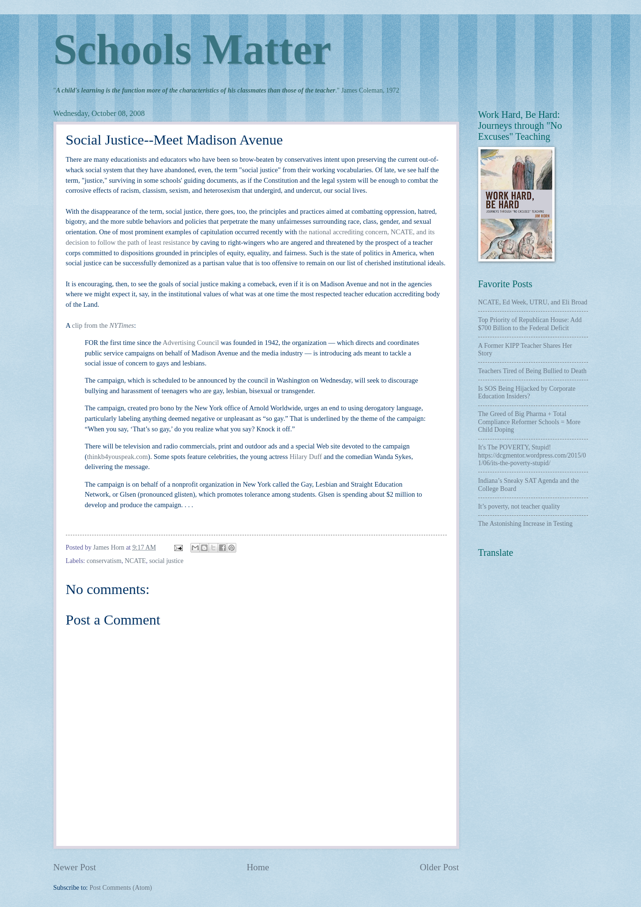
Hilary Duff (306, 456)
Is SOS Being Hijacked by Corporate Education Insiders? (527, 392)
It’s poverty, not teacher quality (519, 506)
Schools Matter (192, 49)
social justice (166, 560)
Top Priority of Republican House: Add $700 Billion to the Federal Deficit (530, 324)
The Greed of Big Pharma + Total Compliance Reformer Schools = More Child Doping (529, 421)
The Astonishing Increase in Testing (525, 523)
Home (258, 867)
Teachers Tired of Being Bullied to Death (532, 371)
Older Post (439, 867)
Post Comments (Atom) (120, 887)
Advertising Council (191, 342)
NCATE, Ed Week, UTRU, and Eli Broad (533, 302)
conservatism (104, 560)
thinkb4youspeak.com (117, 456)
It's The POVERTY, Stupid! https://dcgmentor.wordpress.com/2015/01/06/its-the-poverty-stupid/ (532, 455)
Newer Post (74, 867)
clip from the (103, 325)
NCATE (135, 560)
